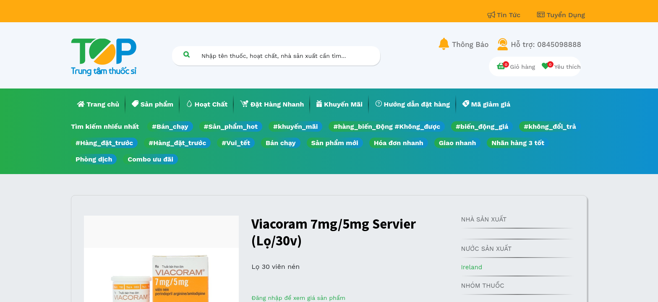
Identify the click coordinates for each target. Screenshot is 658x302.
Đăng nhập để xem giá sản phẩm (298, 297)
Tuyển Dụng (561, 15)
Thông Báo (470, 44)
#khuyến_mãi (295, 126)
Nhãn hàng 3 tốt (517, 143)
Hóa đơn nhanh (398, 143)
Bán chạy (280, 143)
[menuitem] (98, 104)
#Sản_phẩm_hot (231, 126)
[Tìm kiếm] (186, 54)
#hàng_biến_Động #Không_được (386, 126)
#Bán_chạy (170, 126)
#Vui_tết (236, 143)
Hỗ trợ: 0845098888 (546, 44)
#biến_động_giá (482, 126)
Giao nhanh (457, 143)
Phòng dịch (94, 159)
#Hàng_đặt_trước (104, 143)
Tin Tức (505, 15)
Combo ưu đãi (150, 159)
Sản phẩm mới (334, 143)
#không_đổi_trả (550, 126)
